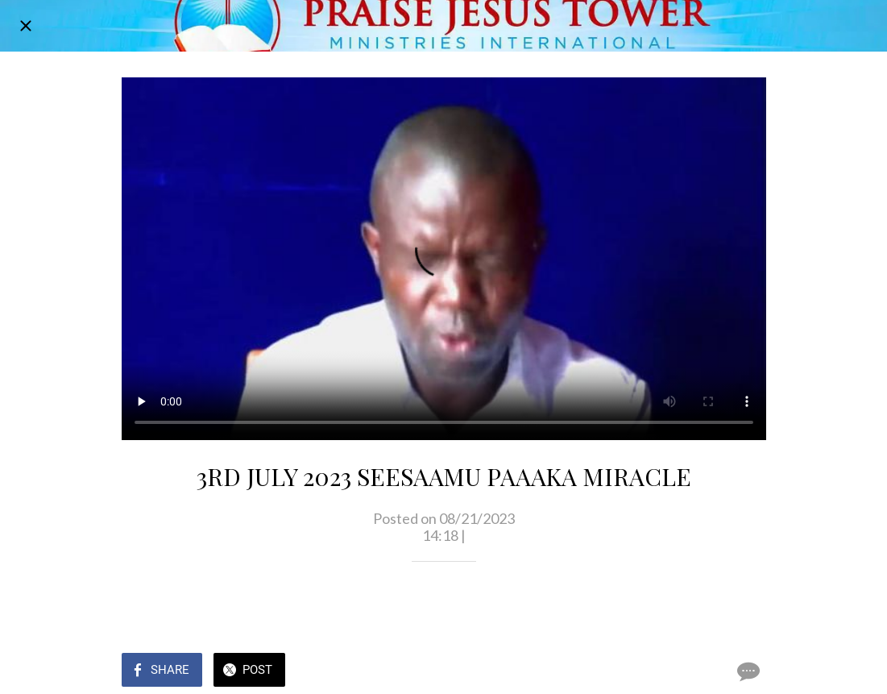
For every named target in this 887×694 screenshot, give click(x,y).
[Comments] (746, 671)
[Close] (25, 25)
